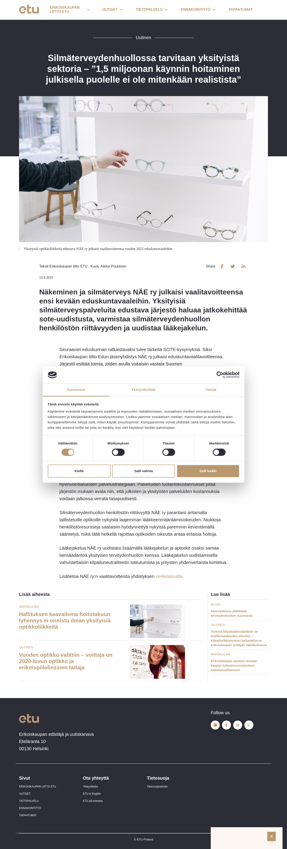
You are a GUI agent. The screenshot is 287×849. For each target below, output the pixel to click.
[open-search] (261, 9)
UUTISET (24, 793)
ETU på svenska (93, 801)
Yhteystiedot (90, 786)
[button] (69, 10)
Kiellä (78, 471)
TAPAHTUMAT (28, 815)
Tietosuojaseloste (157, 786)
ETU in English (92, 793)
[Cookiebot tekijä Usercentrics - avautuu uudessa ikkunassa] (219, 374)
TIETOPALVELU (29, 801)
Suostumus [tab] (76, 389)
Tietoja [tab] (210, 389)
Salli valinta (143, 471)
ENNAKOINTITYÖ (30, 808)
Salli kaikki (208, 471)
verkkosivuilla (168, 576)
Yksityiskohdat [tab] (143, 389)
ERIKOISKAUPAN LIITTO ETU (37, 786)
